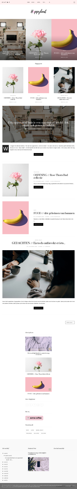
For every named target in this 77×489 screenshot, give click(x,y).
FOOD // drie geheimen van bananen (64, 54)
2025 (5, 462)
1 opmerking (47, 246)
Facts (64, 50)
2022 (5, 469)
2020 (5, 473)
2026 (5, 453)
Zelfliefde (36, 433)
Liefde (32, 430)
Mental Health (64, 95)
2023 (5, 466)
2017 (5, 480)
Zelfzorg (43, 433)
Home (28, 2)
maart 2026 (8, 455)
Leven (38, 2)
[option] (13, 39)
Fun (44, 2)
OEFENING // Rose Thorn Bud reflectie (38, 54)
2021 (5, 471)
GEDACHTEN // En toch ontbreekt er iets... (64, 98)
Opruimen (13, 49)
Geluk (33, 2)
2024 (5, 464)
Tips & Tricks (38, 50)
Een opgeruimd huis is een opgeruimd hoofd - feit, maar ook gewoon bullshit (12, 53)
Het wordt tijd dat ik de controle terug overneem (38, 353)
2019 (5, 475)
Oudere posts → (69, 322)
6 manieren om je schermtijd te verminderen (37, 453)
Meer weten (38, 154)
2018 (5, 478)
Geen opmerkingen (47, 128)
